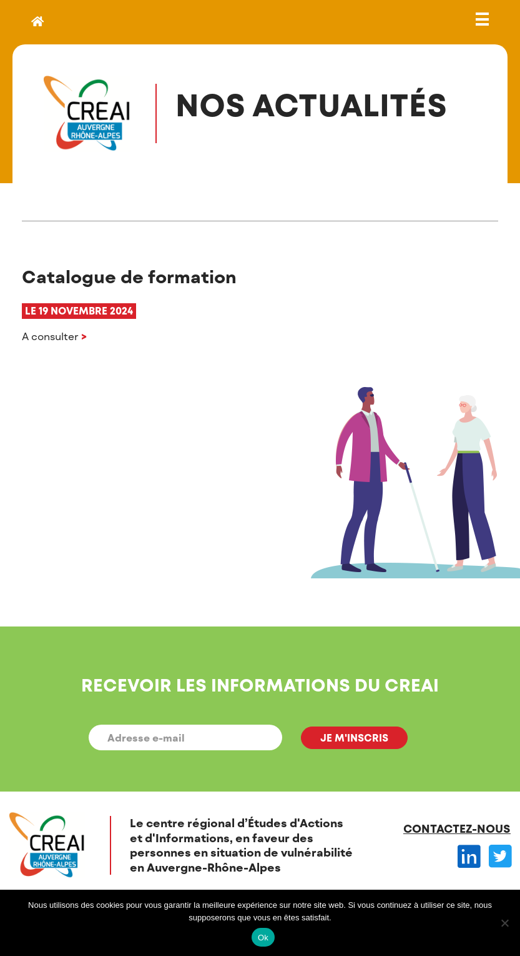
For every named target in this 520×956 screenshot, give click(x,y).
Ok (263, 937)
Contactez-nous (457, 828)
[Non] (504, 923)
